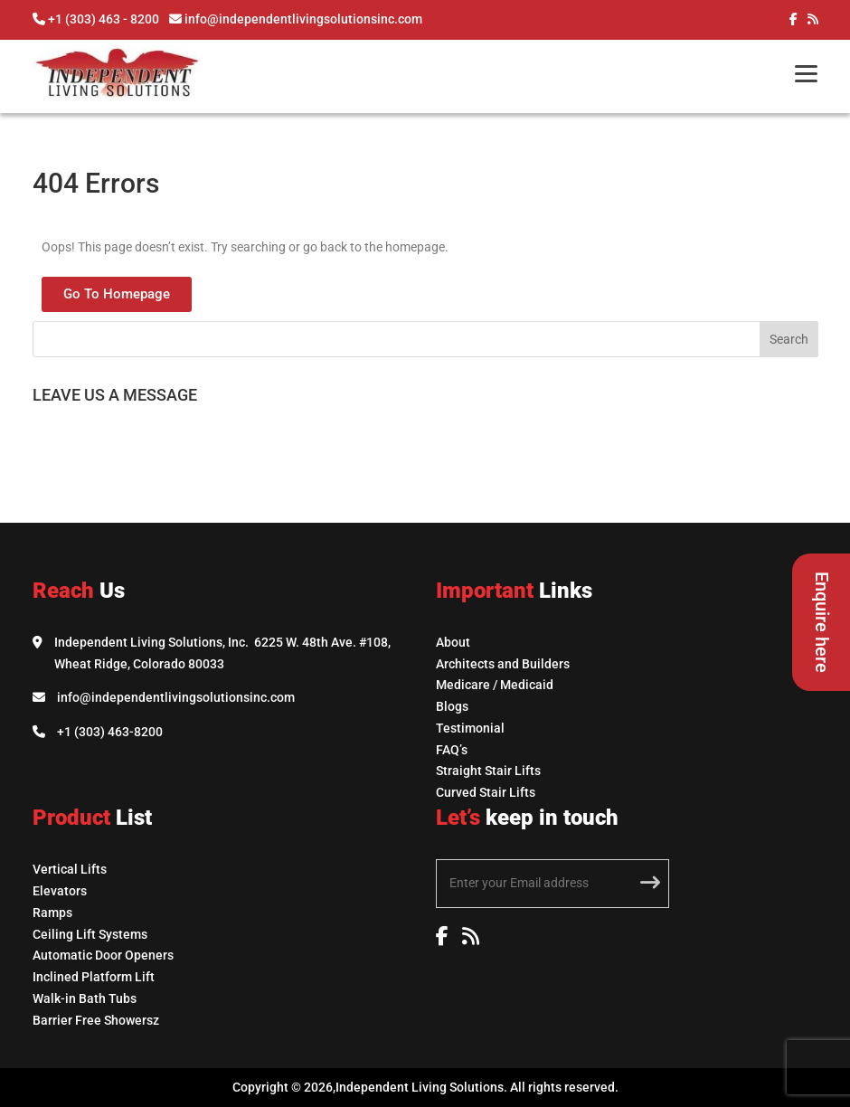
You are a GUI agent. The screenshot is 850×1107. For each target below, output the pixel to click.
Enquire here (822, 622)
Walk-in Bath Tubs (85, 998)
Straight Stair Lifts (488, 770)
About (453, 642)
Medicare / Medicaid (494, 684)
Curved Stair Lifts (485, 792)
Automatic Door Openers (103, 955)
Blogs (452, 706)
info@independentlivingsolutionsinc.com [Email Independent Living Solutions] (176, 697)
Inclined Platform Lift (94, 977)
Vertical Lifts (70, 869)
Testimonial (470, 728)
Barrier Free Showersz (96, 1020)
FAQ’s (452, 750)
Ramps (52, 912)
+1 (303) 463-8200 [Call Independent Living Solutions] (110, 731)
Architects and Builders (503, 664)
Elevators (60, 891)
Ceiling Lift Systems (90, 934)
